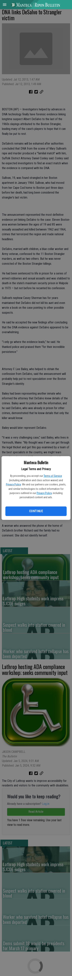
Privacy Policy (13, 484)
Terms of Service (53, 475)
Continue (36, 511)
